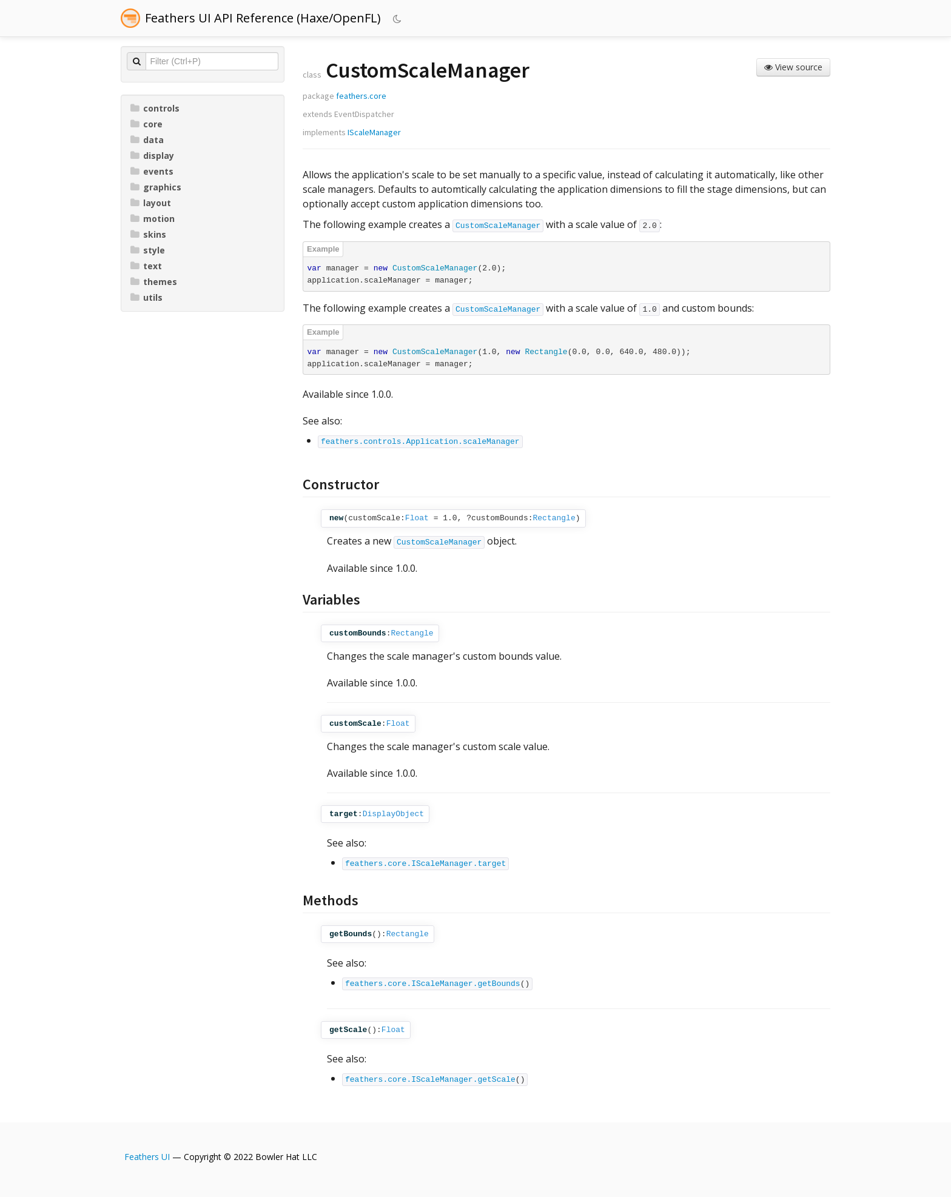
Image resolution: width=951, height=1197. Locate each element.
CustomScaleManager (497, 225)
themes (153, 281)
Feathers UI (147, 1156)
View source (793, 67)
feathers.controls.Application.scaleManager (420, 441)
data (147, 140)
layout (150, 203)
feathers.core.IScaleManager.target (425, 863)
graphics (155, 187)
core (146, 124)
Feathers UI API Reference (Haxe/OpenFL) (263, 18)
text (146, 266)
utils (146, 297)
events (151, 171)
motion (152, 218)
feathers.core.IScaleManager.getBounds (432, 983)
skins (148, 234)
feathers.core (361, 95)
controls (155, 108)
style (147, 250)
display (152, 155)
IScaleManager (374, 132)
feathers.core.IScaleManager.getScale (430, 1079)
